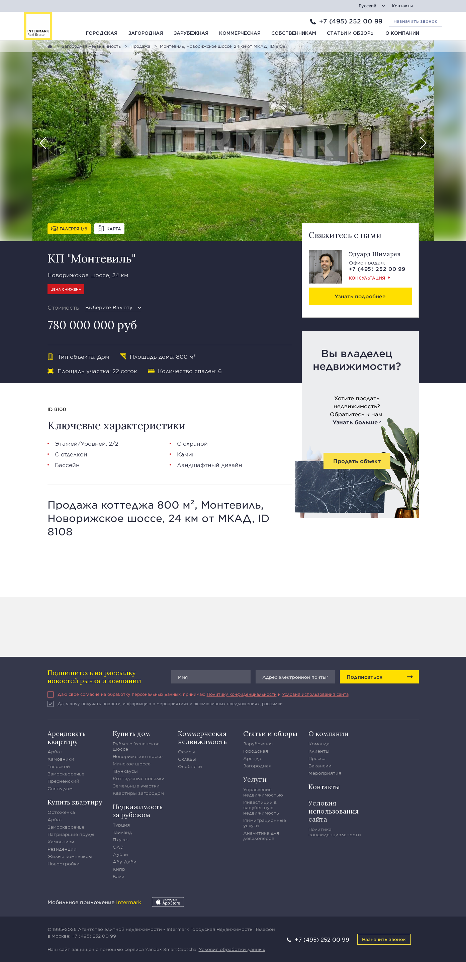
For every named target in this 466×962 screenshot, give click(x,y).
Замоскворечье (66, 773)
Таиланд (122, 832)
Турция (121, 825)
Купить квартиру (75, 802)
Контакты (402, 6)
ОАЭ (118, 847)
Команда (319, 743)
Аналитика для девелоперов (261, 835)
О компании (402, 33)
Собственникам (293, 33)
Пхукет (121, 839)
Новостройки (64, 863)
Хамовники (61, 759)
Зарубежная (191, 33)
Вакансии (320, 765)
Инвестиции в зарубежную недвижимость (261, 807)
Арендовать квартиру (67, 737)
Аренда (252, 758)
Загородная (145, 33)
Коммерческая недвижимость (202, 737)
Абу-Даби (124, 861)
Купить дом (131, 733)
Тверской (59, 766)
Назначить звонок (384, 939)
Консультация (367, 278)
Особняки (190, 766)
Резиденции (62, 849)
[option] (233, 140)
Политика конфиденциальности (334, 832)
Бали (118, 876)
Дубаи (120, 854)
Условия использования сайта (315, 694)
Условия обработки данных (232, 949)
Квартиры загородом (138, 793)
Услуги (255, 779)
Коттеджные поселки (139, 778)
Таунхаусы (125, 771)
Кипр (119, 869)
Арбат (55, 751)
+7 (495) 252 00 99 (350, 21)
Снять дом (60, 788)
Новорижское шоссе (138, 756)
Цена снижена (66, 289)
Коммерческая (240, 33)
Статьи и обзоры (351, 33)
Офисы (186, 751)
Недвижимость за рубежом (138, 811)
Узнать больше (355, 422)
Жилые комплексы (70, 856)
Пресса (316, 758)
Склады (187, 759)
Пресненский (63, 781)
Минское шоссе (132, 763)
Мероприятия (324, 773)
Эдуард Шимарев (374, 254)
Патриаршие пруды (71, 834)
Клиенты (319, 751)
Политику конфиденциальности (242, 694)
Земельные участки (136, 785)
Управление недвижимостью (263, 792)
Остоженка (61, 812)
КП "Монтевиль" (91, 258)
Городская (101, 33)
